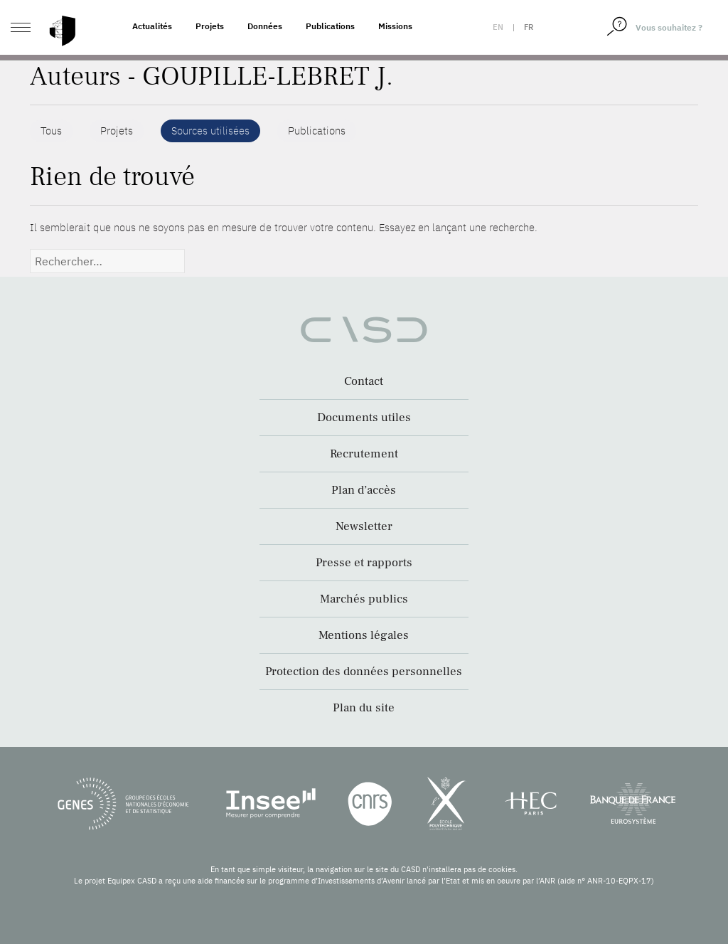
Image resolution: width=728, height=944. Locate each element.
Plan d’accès (363, 490)
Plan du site (364, 708)
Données (264, 26)
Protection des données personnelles (363, 671)
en (498, 27)
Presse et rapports (364, 563)
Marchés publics (364, 599)
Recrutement (364, 454)
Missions (395, 26)
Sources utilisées (210, 130)
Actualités (152, 26)
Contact (363, 381)
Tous (51, 130)
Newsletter (364, 526)
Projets (210, 26)
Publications (330, 26)
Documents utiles (364, 417)
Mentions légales (363, 635)
